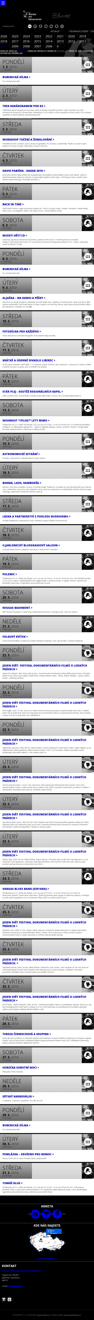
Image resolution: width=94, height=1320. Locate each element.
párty (40, 26)
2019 (82, 36)
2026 (3, 36)
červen (51, 51)
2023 (37, 36)
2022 (49, 36)
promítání (56, 26)
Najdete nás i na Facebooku (4, 1300)
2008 (26, 46)
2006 (49, 46)
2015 (37, 41)
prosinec (17, 53)
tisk (92, 31)
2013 (60, 41)
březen (22, 51)
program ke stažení (79, 31)
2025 (15, 36)
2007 (37, 46)
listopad (5, 53)
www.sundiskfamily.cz (72, 1315)
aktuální (55, 31)
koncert (35, 26)
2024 (26, 36)
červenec (62, 51)
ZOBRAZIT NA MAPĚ (47, 1244)
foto (35, 1214)
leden (4, 51)
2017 (15, 41)
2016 (26, 41)
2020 (71, 36)
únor (13, 51)
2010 (3, 46)
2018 (3, 41)
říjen (89, 51)
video (46, 1214)
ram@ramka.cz (15, 1286)
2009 (15, 46)
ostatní (62, 26)
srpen (73, 51)
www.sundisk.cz (43, 1315)
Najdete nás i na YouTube (9, 1300)
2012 (71, 41)
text (57, 1214)
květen (41, 51)
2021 (60, 36)
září (81, 51)
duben (32, 51)
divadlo (45, 26)
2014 (49, 41)
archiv (64, 31)
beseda (51, 26)
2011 (82, 41)
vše (29, 26)
